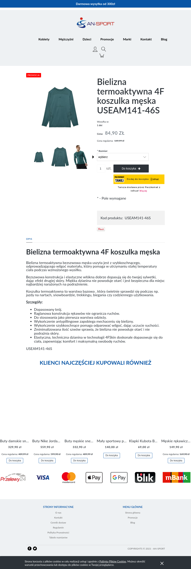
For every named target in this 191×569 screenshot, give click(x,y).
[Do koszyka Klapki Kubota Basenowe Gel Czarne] (143, 455)
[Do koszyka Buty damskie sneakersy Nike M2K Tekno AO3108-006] (15, 460)
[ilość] (101, 168)
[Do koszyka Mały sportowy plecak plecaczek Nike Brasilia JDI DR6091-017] (111, 455)
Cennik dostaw (58, 522)
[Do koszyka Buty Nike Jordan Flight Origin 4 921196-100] (47, 460)
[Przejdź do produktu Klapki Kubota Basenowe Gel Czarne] (144, 408)
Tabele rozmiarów (58, 537)
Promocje (133, 517)
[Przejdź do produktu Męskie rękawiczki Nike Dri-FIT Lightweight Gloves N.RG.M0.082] (176, 408)
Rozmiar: (102, 150)
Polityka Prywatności (58, 532)
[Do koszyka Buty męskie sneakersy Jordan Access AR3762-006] (79, 460)
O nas (58, 512)
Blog (132, 522)
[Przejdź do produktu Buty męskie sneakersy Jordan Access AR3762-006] (79, 408)
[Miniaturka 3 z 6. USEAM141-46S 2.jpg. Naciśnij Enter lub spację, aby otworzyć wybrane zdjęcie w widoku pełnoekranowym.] (80, 157)
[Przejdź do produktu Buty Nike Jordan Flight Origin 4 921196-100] (47, 408)
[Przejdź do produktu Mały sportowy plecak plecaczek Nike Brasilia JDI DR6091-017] (112, 408)
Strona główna (132, 512)
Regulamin (58, 527)
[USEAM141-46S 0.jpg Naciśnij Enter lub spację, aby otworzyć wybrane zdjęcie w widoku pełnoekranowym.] (60, 107)
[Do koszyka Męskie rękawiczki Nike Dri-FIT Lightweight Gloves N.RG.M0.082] (176, 460)
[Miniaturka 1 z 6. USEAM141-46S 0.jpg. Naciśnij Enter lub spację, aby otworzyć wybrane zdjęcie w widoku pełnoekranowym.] (39, 157)
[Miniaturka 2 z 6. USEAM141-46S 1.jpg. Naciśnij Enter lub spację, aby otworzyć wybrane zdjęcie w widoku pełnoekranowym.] (60, 157)
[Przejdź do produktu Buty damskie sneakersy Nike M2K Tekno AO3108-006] (15, 408)
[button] (93, 157)
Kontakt (58, 517)
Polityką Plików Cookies (112, 561)
